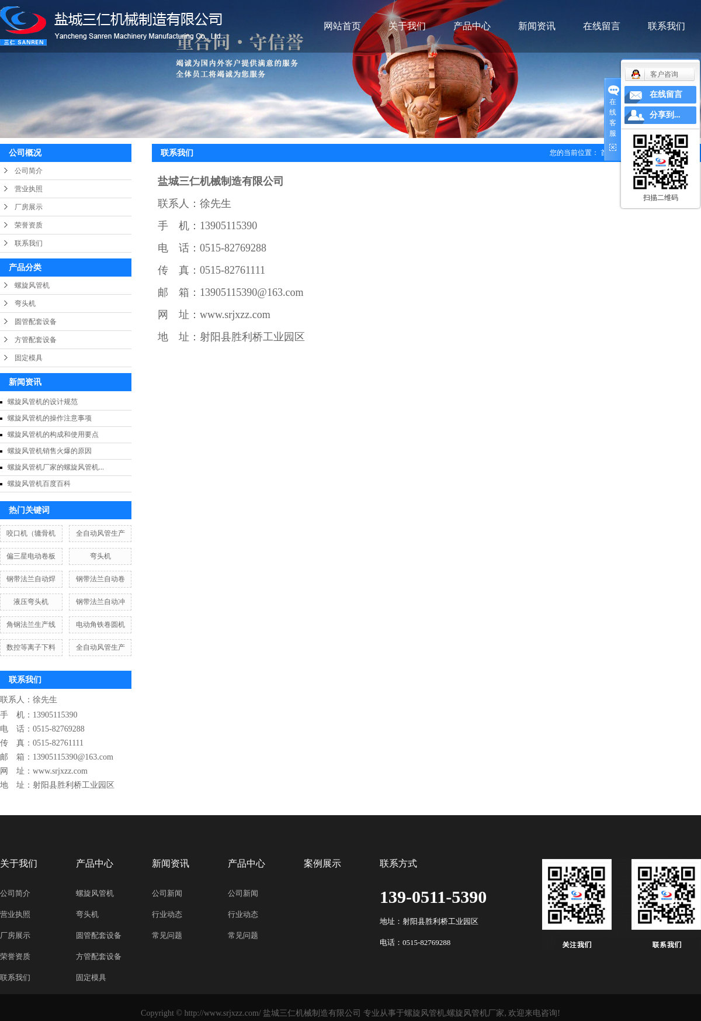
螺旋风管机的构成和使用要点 (53, 434)
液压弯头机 (30, 602)
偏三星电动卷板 (30, 556)
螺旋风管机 (32, 285)
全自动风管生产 (100, 533)
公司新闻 (167, 893)
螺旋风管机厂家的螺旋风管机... (56, 467)
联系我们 (666, 26)
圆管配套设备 (36, 322)
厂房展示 (29, 207)
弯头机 (25, 303)
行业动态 (167, 914)
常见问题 (167, 935)
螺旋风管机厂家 (475, 1013)
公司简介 (29, 171)
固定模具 (29, 358)
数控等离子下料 (30, 647)
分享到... (665, 115)
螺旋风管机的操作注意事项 (50, 418)
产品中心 (472, 26)
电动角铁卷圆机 (100, 624)
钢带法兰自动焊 (30, 579)
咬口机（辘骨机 (30, 533)
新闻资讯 (537, 26)
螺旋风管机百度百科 (39, 484)
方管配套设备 (36, 340)
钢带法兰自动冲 (100, 602)
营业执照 (29, 189)
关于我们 (407, 26)
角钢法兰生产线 (30, 624)
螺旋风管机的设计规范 (43, 402)
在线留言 (601, 26)
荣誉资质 (29, 225)
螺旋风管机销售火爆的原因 (50, 451)
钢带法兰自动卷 (100, 579)
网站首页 (342, 26)
